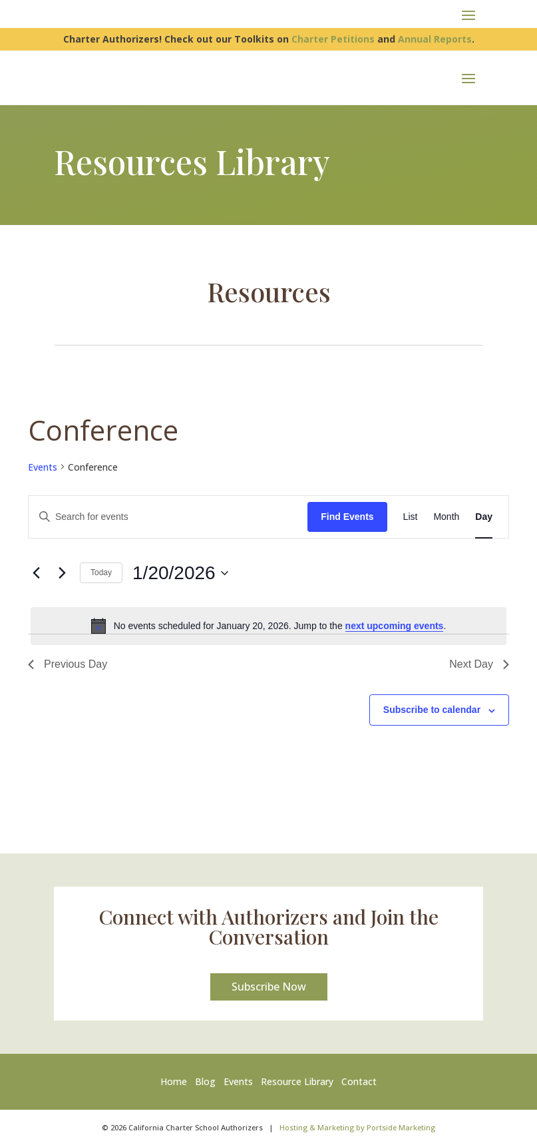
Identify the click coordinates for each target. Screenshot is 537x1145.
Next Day (479, 664)
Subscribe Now (269, 986)
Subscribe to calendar (431, 709)
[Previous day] (36, 573)
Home (176, 1081)
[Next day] (62, 573)
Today (101, 572)
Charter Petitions (333, 39)
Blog (205, 1081)
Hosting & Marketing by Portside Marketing (357, 1127)
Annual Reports (435, 39)
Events (42, 467)
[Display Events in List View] (410, 517)
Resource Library (297, 1081)
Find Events (347, 516)
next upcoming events (394, 625)
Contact (359, 1081)
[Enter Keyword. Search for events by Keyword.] (168, 517)
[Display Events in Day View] (483, 517)
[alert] (268, 625)
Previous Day (67, 664)
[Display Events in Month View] (446, 517)
